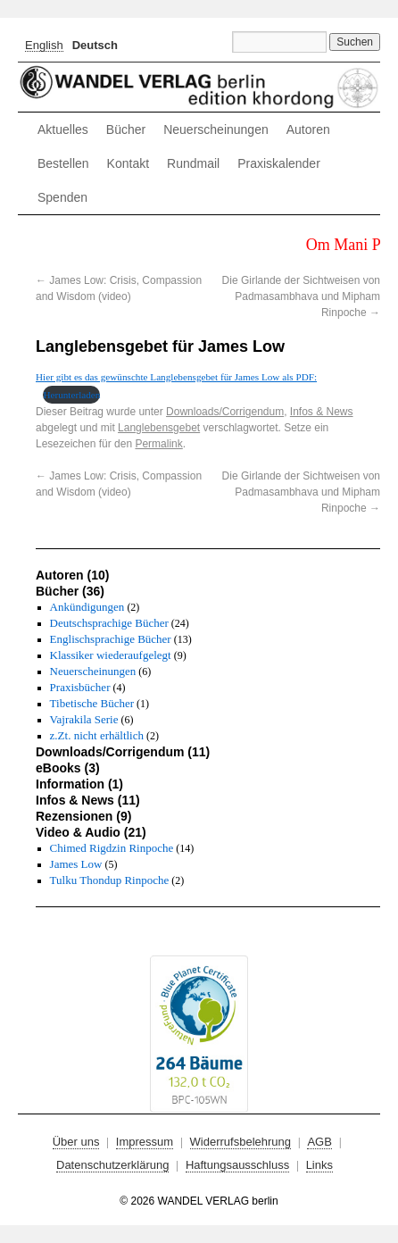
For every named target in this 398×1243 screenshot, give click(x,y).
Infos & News (321, 411)
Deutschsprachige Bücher (109, 623)
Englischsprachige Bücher (110, 639)
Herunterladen (71, 394)
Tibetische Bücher (92, 703)
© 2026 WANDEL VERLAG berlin (199, 1201)
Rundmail (193, 163)
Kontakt (128, 163)
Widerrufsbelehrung (240, 1141)
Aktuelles (62, 129)
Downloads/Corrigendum (225, 411)
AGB (319, 1141)
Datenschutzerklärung (112, 1165)
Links (319, 1165)
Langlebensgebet (159, 427)
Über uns (76, 1141)
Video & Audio (78, 832)
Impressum (144, 1141)
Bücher (125, 129)
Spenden (62, 197)
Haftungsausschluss (237, 1165)
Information (70, 784)
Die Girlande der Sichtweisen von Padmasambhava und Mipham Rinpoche (301, 296)
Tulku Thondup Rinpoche (110, 880)
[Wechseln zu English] (44, 45)
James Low (76, 864)
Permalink (158, 444)
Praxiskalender (278, 163)
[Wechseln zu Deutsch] (95, 44)
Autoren (308, 129)
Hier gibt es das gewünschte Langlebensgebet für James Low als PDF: (176, 376)
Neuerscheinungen (216, 129)
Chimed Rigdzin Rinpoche (112, 848)
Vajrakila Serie (84, 719)
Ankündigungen (87, 606)
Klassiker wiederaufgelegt (110, 655)
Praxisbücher (80, 687)
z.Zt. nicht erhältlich (97, 735)
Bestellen (63, 163)
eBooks (58, 768)
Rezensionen (74, 816)
